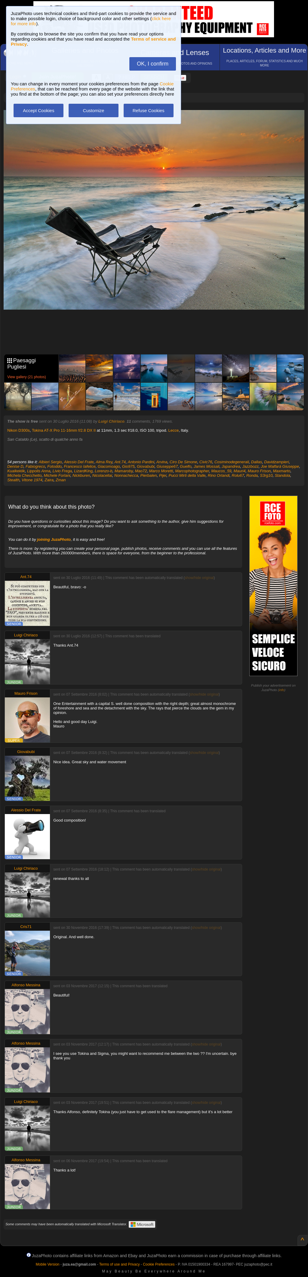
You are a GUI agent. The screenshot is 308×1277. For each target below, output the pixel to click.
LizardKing (83, 471)
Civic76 (205, 462)
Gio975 (128, 466)
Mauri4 (240, 471)
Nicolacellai (102, 475)
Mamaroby (124, 471)
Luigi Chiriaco (111, 421)
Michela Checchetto (24, 475)
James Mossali (207, 466)
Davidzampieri (276, 462)
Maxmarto (281, 471)
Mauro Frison (259, 471)
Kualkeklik (16, 471)
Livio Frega (62, 471)
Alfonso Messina (26, 985)
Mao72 (141, 471)
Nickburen (81, 475)
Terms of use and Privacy (119, 1264)
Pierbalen (148, 475)
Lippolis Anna (39, 471)
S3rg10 (266, 475)
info (281, 690)
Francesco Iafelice (80, 466)
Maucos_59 (221, 471)
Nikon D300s (18, 430)
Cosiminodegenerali (231, 462)
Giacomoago (109, 466)
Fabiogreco (35, 466)
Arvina (162, 462)
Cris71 (26, 926)
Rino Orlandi (218, 475)
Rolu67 (238, 475)
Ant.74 (120, 462)
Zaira (49, 480)
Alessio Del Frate (79, 462)
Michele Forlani (57, 475)
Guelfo (185, 466)
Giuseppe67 (167, 466)
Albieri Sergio (50, 462)
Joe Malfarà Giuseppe (280, 466)
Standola (282, 475)
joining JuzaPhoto (54, 539)
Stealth (13, 480)
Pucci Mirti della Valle (186, 475)
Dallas (256, 462)
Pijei (163, 475)
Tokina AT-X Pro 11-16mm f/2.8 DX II (64, 430)
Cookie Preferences (158, 1264)
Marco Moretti (161, 471)
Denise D (15, 466)
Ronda (252, 475)
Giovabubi (146, 466)
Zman (61, 480)
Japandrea (231, 466)
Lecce (173, 430)
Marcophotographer (192, 471)
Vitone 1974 (32, 480)
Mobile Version (48, 1264)
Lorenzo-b (103, 471)
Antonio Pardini (141, 462)
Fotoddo (54, 466)
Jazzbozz (250, 466)
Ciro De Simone (183, 462)
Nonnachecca (126, 475)
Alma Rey (104, 462)
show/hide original (199, 578)
